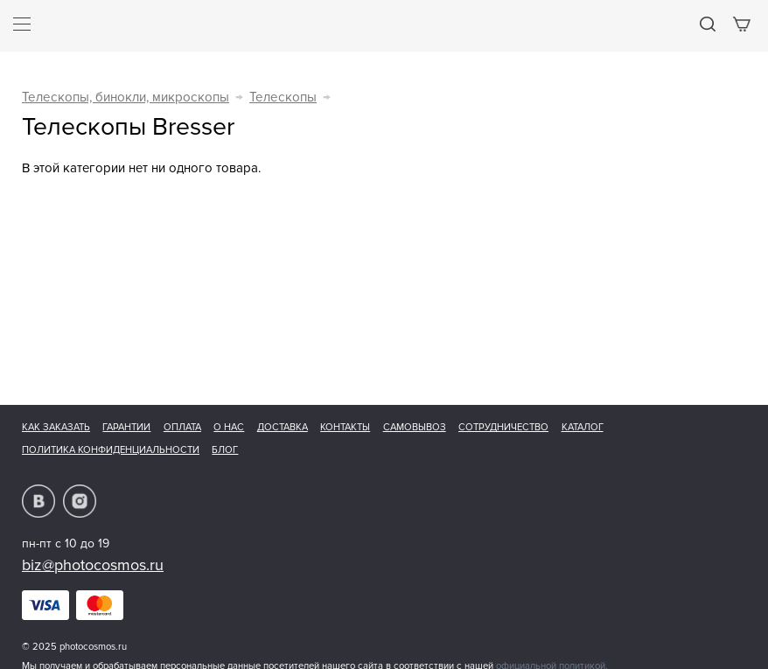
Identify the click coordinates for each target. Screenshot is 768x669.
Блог (225, 450)
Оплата (182, 427)
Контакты (345, 427)
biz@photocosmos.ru (93, 565)
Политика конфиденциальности (110, 450)
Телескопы (283, 97)
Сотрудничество (503, 427)
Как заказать (56, 427)
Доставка (282, 427)
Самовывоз (414, 427)
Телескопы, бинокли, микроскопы (125, 97)
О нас (228, 427)
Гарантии (126, 427)
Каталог (583, 427)
